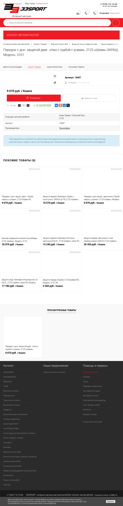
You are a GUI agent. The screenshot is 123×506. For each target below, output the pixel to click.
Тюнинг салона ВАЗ (11, 476)
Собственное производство (94, 397)
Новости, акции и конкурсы (54, 368)
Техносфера (55, 125)
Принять (110, 501)
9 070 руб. (20, 200)
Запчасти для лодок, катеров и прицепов (19, 453)
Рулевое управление (11, 415)
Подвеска (7, 406)
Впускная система (10, 387)
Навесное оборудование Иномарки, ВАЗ (19, 467)
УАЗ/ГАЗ (6, 481)
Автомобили (8, 368)
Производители (9, 373)
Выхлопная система (11, 401)
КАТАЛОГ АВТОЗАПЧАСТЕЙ (23, 35)
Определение (42, 3)
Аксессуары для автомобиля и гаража (19, 430)
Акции (85, 378)
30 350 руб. (102, 242)
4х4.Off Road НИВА (10, 425)
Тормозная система (11, 397)
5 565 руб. (61, 284)
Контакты (87, 406)
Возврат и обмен (90, 411)
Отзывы (86, 373)
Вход (5, 3)
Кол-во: (13, 105)
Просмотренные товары (61, 306)
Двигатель (7, 378)
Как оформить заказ (91, 387)
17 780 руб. (20, 284)
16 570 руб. (61, 200)
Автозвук (7, 444)
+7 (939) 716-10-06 (108, 4)
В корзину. (34, 98)
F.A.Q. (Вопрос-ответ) (91, 401)
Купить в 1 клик (89, 98)
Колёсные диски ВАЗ (12, 458)
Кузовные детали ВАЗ (12, 462)
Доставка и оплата (90, 392)
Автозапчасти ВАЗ (90, 368)
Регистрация (15, 3)
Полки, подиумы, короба (13, 434)
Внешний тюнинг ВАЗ (12, 448)
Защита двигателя (10, 420)
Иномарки (7, 439)
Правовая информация (92, 383)
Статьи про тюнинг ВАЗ (92, 418)
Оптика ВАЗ (8, 472)
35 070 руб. (20, 242)
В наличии (42, 105)
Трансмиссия (8, 392)
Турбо (5, 383)
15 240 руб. (61, 242)
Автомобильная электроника (15, 411)
